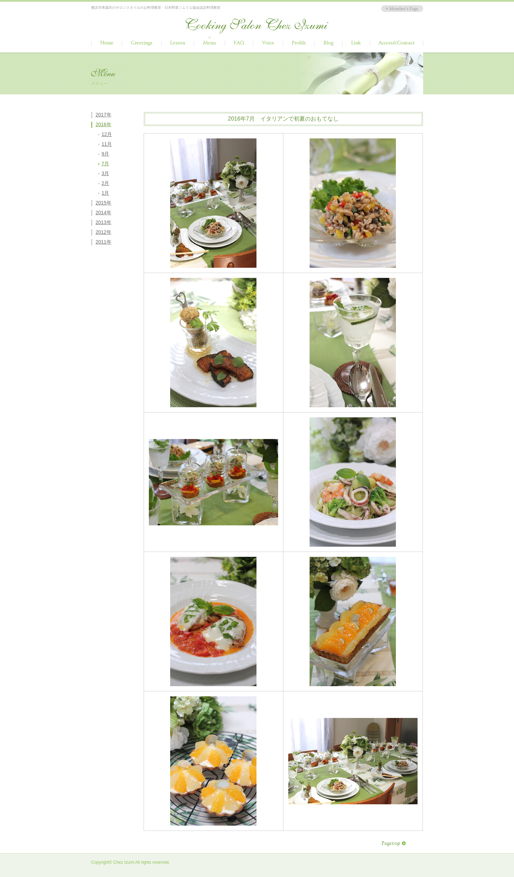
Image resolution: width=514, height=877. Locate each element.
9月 (105, 154)
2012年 (103, 232)
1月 (105, 193)
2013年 (103, 222)
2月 (105, 183)
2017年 (103, 114)
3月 (105, 173)
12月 (107, 134)
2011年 (103, 242)
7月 (105, 163)
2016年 (103, 124)
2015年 (103, 203)
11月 (107, 144)
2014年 (103, 212)
